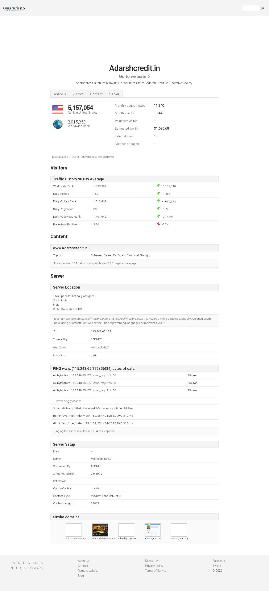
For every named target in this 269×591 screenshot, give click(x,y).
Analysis (60, 94)
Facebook (218, 560)
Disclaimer (152, 560)
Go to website (132, 76)
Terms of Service (155, 570)
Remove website (88, 570)
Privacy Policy (154, 565)
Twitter (216, 565)
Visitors (78, 94)
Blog (81, 575)
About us (84, 560)
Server (114, 94)
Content (96, 94)
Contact (83, 565)
